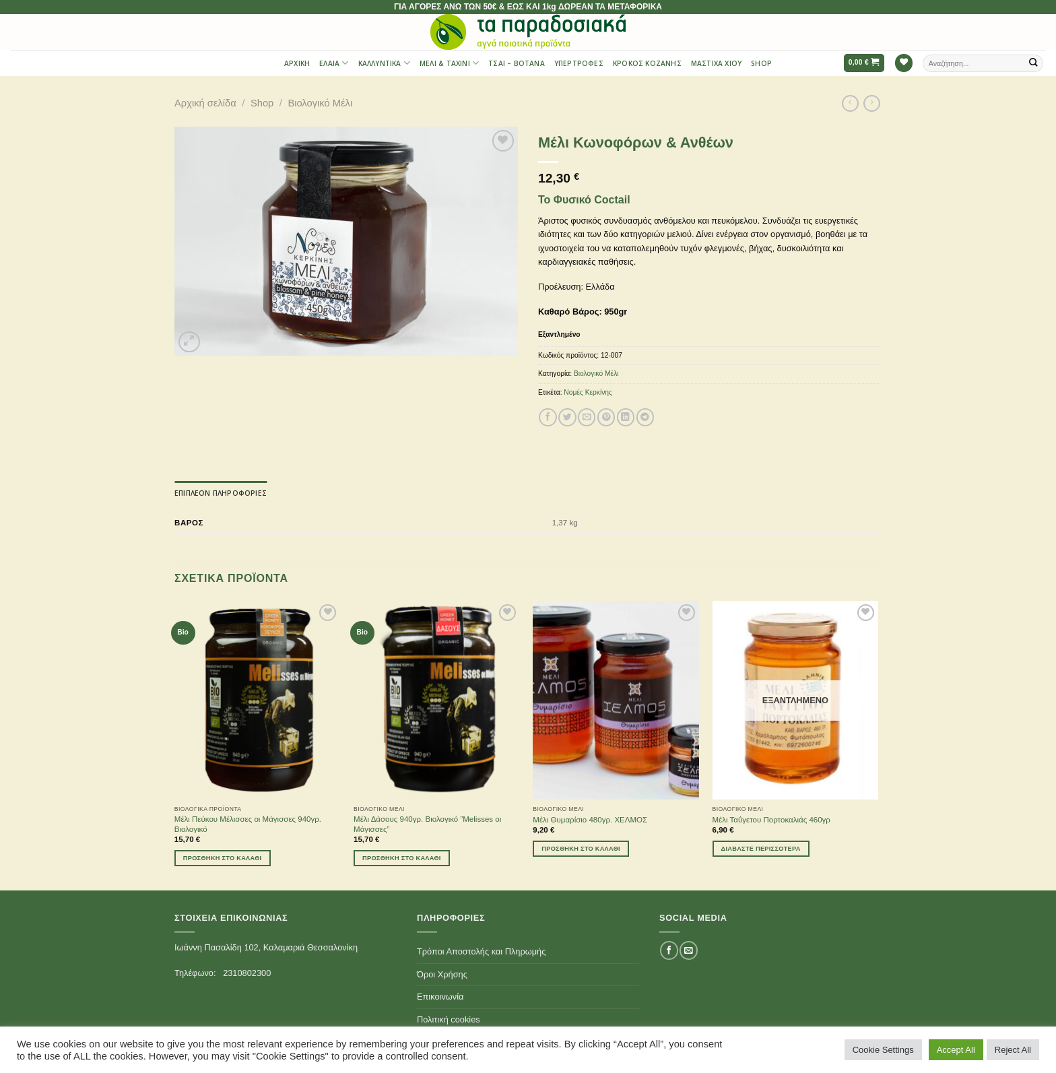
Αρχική (297, 63)
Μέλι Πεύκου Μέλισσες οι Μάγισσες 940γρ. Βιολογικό (247, 824)
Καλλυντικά (384, 63)
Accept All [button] (956, 1050)
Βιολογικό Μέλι (320, 103)
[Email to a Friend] (586, 417)
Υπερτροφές (578, 63)
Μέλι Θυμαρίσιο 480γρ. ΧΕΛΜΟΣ (590, 820)
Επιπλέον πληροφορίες (220, 493)
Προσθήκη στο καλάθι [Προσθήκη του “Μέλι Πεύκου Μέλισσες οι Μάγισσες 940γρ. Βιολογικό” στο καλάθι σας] (222, 858)
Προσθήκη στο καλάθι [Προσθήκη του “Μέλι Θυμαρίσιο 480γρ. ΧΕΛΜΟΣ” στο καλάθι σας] (580, 848)
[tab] (220, 493)
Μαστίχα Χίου (716, 63)
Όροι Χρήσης (442, 974)
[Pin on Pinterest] (606, 417)
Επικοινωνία (440, 996)
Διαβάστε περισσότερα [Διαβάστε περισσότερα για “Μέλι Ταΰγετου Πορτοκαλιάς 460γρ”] (761, 848)
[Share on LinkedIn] (625, 417)
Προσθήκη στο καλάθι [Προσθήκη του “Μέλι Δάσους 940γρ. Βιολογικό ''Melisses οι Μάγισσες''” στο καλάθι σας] (401, 858)
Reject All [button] (1013, 1050)
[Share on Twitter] (567, 417)
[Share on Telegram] (645, 417)
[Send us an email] (688, 950)
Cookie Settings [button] (883, 1050)
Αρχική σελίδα (205, 103)
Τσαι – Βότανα (516, 63)
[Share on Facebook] (547, 417)
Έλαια (333, 63)
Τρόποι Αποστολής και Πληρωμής (481, 951)
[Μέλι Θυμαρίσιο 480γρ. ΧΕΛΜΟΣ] (616, 700)
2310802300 (247, 973)
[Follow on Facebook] (669, 950)
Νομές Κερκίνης (588, 392)
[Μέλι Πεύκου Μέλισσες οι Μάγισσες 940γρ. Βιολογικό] (257, 700)
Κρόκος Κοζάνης (647, 63)
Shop (761, 63)
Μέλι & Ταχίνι (449, 63)
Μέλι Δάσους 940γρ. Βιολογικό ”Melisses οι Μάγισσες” (427, 824)
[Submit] (1033, 63)
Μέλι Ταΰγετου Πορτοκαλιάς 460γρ (771, 820)
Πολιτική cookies (448, 1019)
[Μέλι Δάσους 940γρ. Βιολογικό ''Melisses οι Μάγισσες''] (437, 700)
